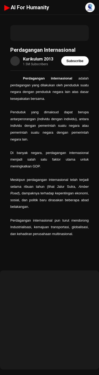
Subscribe (75, 61)
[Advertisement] (49, 33)
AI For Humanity (26, 7)
